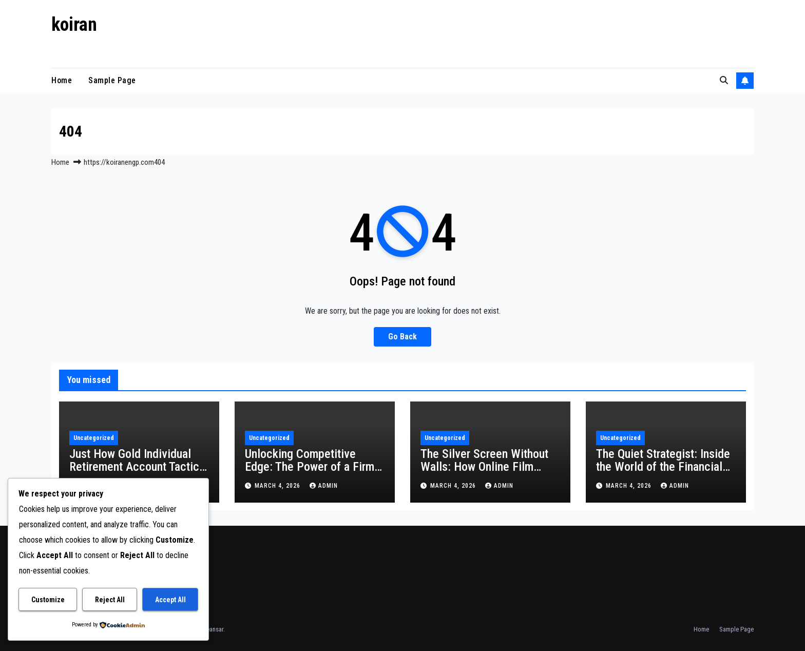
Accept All (170, 600)
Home (61, 80)
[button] (724, 80)
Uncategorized (93, 438)
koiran (74, 24)
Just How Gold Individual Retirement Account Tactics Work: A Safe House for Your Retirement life (137, 473)
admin (324, 485)
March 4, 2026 (278, 485)
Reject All (110, 600)
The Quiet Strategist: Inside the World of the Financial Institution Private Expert (663, 467)
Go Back (402, 336)
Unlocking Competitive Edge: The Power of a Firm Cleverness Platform (309, 467)
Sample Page (112, 80)
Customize (48, 600)
